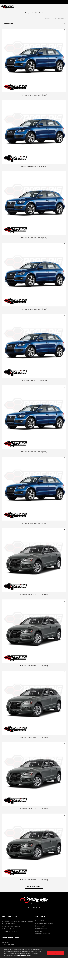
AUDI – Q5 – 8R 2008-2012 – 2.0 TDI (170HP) (34, 309)
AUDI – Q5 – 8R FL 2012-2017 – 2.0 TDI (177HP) (34, 880)
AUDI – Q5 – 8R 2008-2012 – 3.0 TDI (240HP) (34, 523)
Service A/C (38, 931)
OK (55, 953)
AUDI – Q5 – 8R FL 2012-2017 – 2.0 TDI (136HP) (34, 594)
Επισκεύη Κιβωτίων (41, 928)
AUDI (39, 12)
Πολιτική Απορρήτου (8, 944)
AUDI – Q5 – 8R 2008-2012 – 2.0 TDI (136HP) (34, 95)
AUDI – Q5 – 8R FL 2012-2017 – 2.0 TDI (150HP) (34, 737)
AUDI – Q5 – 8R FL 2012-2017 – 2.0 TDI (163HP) (34, 808)
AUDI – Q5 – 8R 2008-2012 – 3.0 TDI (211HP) (34, 452)
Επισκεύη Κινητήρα (40, 926)
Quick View (64, 30)
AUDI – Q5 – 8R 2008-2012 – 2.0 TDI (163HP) (34, 237)
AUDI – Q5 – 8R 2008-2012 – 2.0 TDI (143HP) (34, 166)
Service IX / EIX (39, 921)
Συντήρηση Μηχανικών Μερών (44, 933)
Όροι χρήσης (5, 942)
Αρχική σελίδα (30, 13)
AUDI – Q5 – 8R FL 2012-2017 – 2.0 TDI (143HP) (34, 666)
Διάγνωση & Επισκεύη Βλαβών (44, 923)
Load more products (34, 886)
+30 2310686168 (40, 2)
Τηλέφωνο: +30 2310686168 (12, 926)
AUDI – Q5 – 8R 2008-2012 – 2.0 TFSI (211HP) (34, 380)
